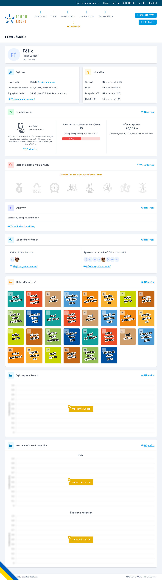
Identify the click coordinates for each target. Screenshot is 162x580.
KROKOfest (128, 3)
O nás (106, 3)
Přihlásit (147, 22)
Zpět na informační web (87, 3)
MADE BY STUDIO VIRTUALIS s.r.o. (141, 577)
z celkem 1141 (111, 99)
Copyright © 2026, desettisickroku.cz (21, 577)
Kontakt (153, 3)
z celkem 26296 (112, 82)
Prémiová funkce (79, 408)
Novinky (141, 3)
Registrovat (145, 15)
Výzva (116, 3)
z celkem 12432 (112, 93)
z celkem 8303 (111, 87)
